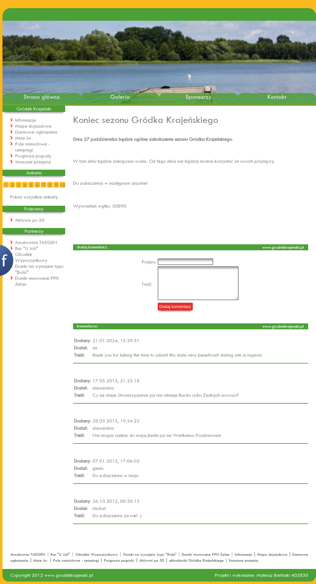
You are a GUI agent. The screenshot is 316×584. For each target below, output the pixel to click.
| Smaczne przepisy (241, 560)
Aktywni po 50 (30, 220)
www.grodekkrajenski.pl (68, 575)
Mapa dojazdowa (33, 126)
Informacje (25, 120)
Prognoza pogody (33, 156)
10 (62, 185)
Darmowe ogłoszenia (36, 132)
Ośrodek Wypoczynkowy (31, 257)
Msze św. (24, 138)
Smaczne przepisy (33, 162)
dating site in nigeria (241, 355)
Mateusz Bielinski (273, 575)
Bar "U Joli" (26, 248)
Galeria (120, 96)
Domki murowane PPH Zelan (206, 554)
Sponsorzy (199, 96)
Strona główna (42, 96)
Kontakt (276, 96)
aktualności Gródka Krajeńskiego (196, 560)
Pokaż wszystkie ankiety (34, 197)
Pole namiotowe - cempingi (32, 147)
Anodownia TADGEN (36, 242)
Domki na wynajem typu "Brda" (150, 554)
